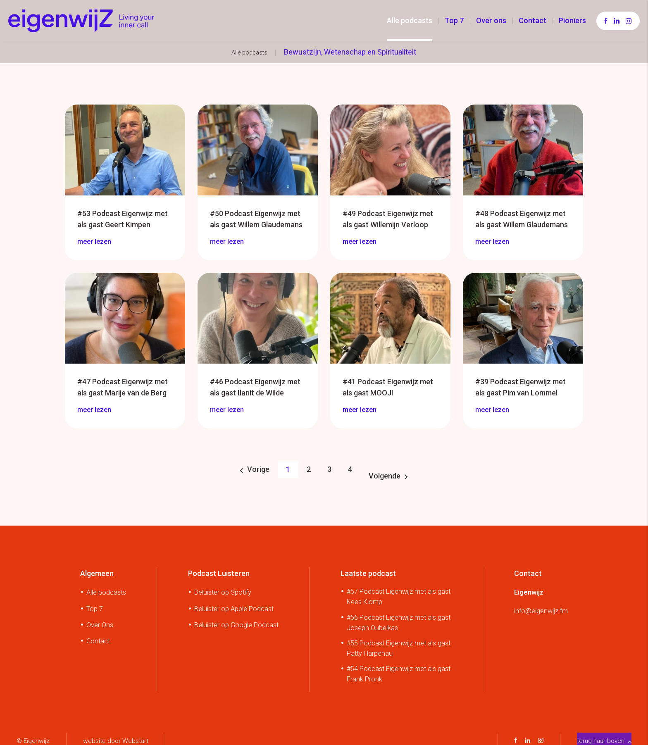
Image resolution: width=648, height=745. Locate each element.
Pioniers (572, 20)
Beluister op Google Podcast (236, 621)
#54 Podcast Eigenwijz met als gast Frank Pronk (398, 670)
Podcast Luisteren (219, 569)
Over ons (491, 20)
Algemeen (97, 569)
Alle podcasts (409, 20)
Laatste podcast (368, 569)
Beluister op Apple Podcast (234, 605)
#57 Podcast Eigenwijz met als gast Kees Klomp (398, 593)
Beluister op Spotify (222, 589)
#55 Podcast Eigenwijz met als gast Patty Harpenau (398, 644)
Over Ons (99, 621)
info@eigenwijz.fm (541, 607)
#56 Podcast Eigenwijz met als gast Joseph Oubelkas (398, 618)
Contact (532, 20)
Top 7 (454, 20)
